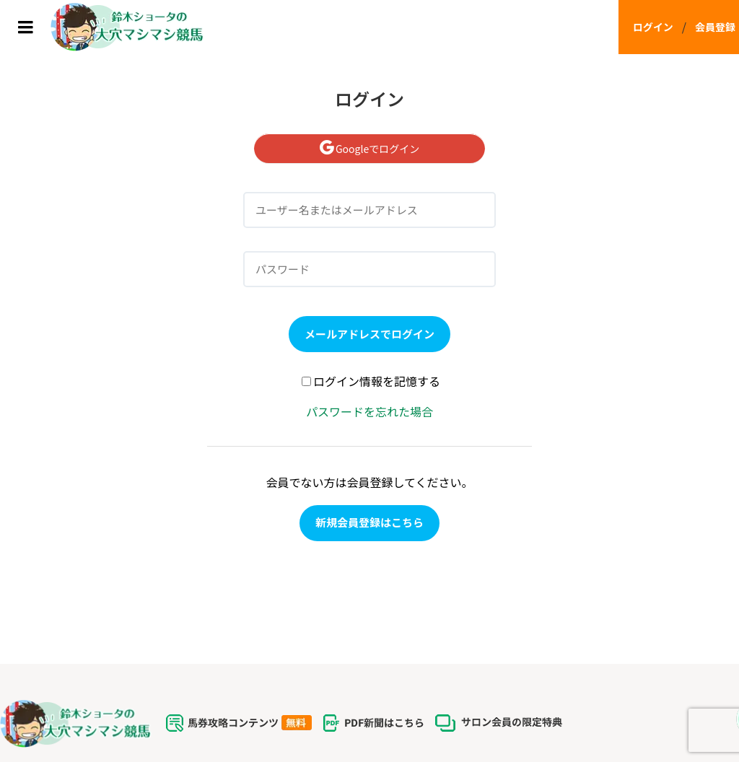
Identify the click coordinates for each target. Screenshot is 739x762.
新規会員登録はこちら (369, 522)
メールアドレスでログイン (369, 333)
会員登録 (715, 26)
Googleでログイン (369, 148)
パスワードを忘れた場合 (369, 411)
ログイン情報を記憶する (371, 381)
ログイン (653, 26)
